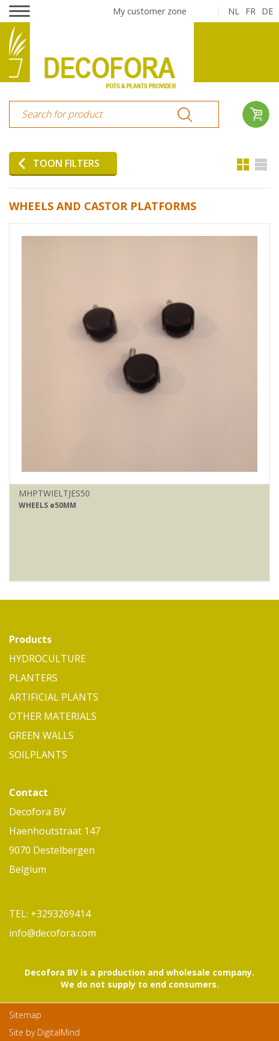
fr (250, 11)
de (267, 11)
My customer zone (150, 11)
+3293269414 (61, 913)
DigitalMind (58, 1032)
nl (233, 11)
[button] (19, 11)
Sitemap (25, 1015)
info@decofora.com (52, 933)
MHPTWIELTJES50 (54, 493)
